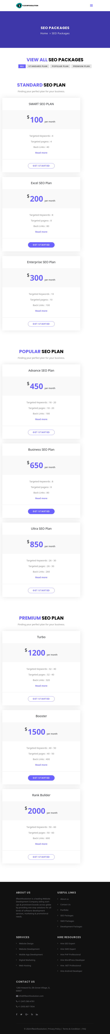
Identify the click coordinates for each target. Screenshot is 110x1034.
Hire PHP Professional (70, 954)
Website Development (29, 949)
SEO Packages (66, 915)
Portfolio (64, 910)
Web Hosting (25, 965)
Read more (41, 152)
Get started (41, 165)
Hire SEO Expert (67, 943)
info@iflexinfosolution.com (31, 996)
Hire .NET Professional (70, 965)
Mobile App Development (31, 954)
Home (44, 33)
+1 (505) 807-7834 (26, 1006)
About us (64, 899)
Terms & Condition (71, 1028)
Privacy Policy (54, 1028)
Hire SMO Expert (68, 949)
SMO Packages (67, 921)
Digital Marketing (27, 960)
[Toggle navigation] (91, 5)
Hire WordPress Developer (72, 960)
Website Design (26, 943)
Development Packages (71, 926)
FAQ (84, 1028)
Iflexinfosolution (38, 1028)
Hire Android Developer (71, 971)
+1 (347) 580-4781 (26, 1001)
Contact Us (65, 904)
